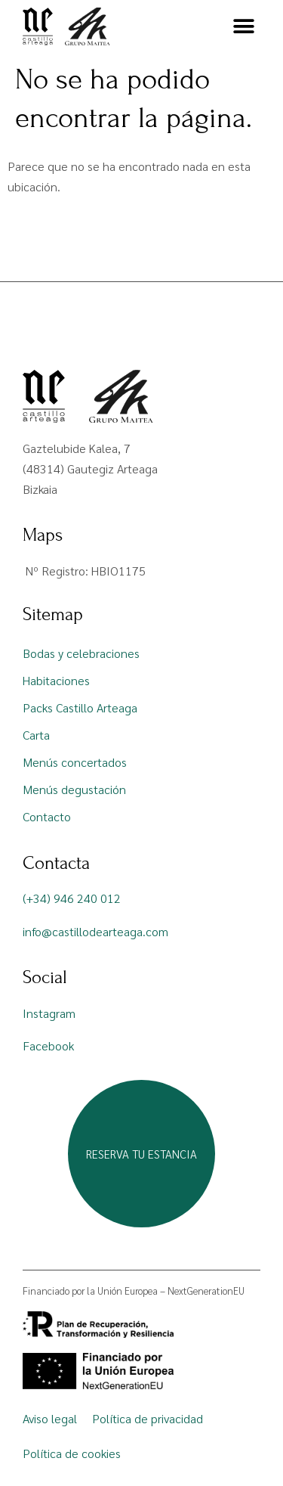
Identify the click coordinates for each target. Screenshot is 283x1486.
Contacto (47, 816)
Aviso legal (50, 1418)
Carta (36, 735)
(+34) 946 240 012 (72, 898)
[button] (243, 27)
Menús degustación (74, 789)
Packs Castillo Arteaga (80, 707)
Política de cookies (72, 1453)
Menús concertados (75, 762)
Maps (43, 535)
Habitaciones (56, 680)
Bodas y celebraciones (81, 653)
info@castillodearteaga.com (95, 931)
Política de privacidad (147, 1418)
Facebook (48, 1045)
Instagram (49, 1013)
